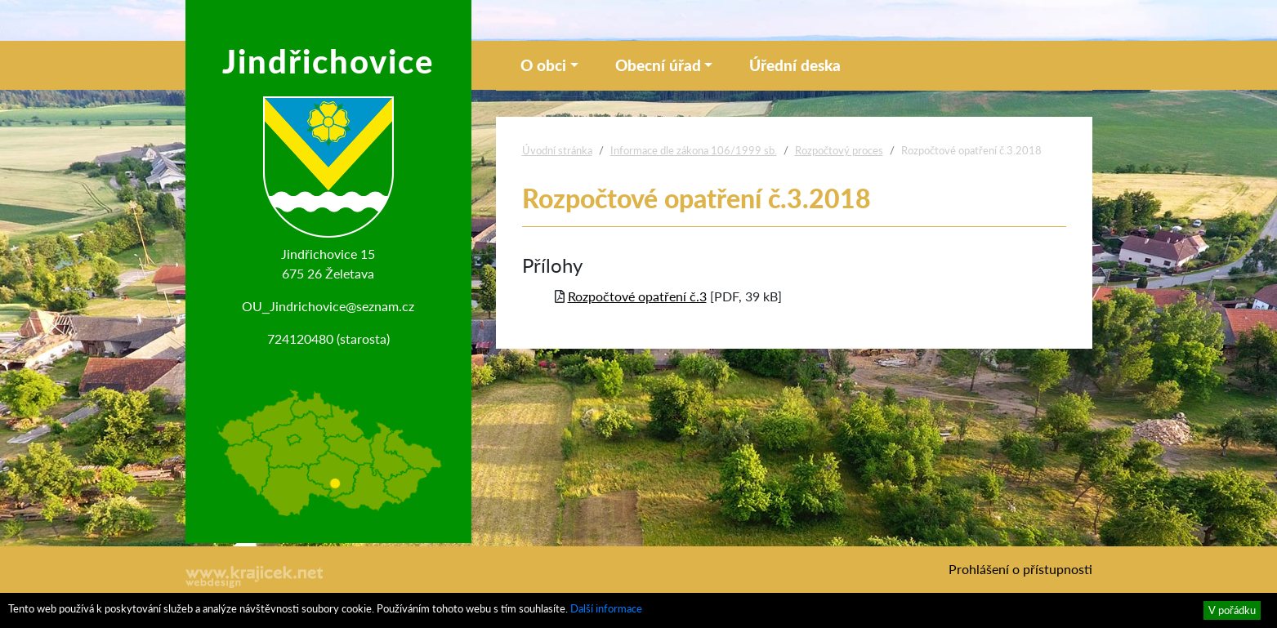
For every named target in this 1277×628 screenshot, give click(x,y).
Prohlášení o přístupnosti (1020, 568)
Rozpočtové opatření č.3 (637, 296)
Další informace (606, 608)
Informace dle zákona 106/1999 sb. (693, 150)
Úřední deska (795, 65)
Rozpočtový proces (839, 150)
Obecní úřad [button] (658, 65)
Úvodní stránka (557, 150)
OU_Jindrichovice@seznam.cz (328, 305)
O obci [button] (543, 65)
